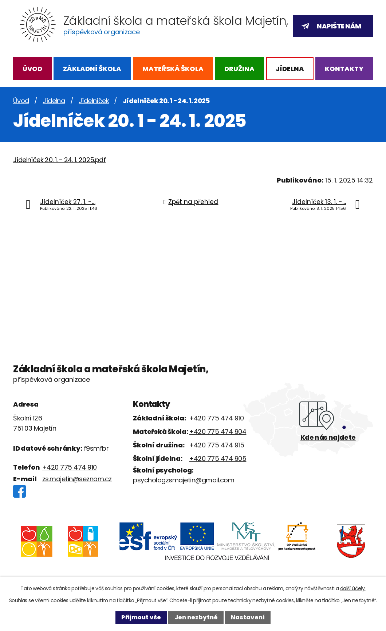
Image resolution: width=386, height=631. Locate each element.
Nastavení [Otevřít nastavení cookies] (248, 617)
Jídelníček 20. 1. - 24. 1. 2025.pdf (59, 159)
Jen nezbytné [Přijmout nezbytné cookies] (196, 617)
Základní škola (92, 68)
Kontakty (344, 68)
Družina (239, 68)
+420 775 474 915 (216, 445)
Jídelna (290, 68)
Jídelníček (94, 100)
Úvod (32, 68)
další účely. (353, 588)
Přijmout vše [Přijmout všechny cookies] (141, 617)
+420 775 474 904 (217, 431)
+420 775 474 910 (69, 467)
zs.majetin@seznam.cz (77, 478)
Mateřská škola (173, 68)
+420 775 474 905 (217, 458)
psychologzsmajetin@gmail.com (183, 480)
